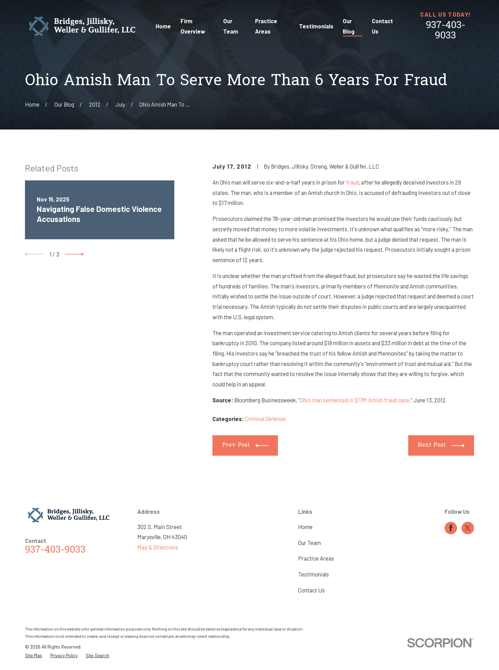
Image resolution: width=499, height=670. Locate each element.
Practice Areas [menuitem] (266, 26)
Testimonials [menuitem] (316, 26)
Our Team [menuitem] (230, 26)
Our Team (309, 542)
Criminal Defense (265, 419)
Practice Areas (316, 558)
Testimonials (313, 574)
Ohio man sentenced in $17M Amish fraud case (354, 400)
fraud (352, 182)
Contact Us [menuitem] (382, 26)
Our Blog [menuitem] (348, 26)
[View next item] (74, 254)
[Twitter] (467, 528)
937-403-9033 (445, 31)
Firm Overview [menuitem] (193, 26)
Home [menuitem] (163, 26)
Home (305, 527)
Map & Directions (157, 547)
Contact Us (311, 590)
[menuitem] (33, 655)
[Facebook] (450, 528)
